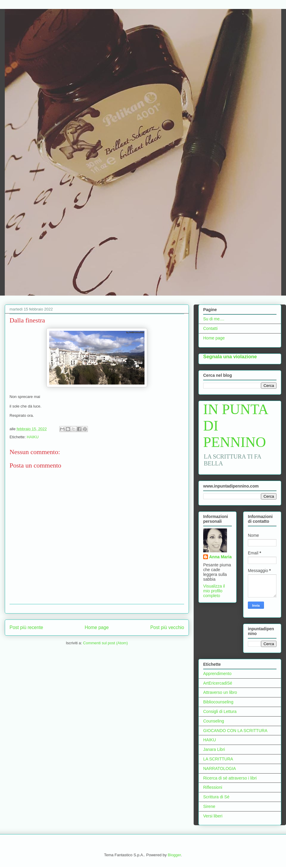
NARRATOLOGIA (219, 768)
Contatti (210, 328)
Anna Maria (220, 556)
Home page (97, 627)
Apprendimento (217, 673)
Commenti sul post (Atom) (105, 643)
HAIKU (33, 437)
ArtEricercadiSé (217, 683)
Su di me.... (213, 318)
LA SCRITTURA (218, 759)
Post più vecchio (167, 627)
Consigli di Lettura (220, 711)
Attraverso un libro (220, 692)
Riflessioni (212, 787)
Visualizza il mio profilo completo (214, 591)
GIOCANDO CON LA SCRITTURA (235, 730)
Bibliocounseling (218, 702)
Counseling (213, 721)
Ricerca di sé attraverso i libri (230, 778)
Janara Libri (214, 749)
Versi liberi (213, 816)
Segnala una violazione (230, 356)
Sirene (209, 806)
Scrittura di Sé (216, 796)
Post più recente (26, 627)
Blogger (174, 855)
